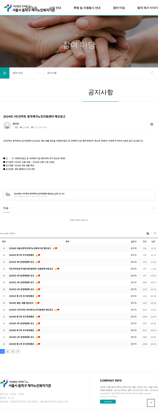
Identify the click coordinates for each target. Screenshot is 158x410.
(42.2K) (39, 193)
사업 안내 (55, 7)
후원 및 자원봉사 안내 (87, 7)
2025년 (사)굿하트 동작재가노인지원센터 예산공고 (31, 309)
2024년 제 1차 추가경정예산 (22, 343)
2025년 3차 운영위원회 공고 (22, 275)
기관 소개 (31, 7)
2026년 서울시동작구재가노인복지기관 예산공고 (30, 248)
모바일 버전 (108, 401)
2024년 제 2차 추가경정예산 (22, 330)
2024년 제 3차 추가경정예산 (22, 316)
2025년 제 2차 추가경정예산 (22, 254)
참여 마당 (119, 7)
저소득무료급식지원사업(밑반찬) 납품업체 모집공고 (31, 268)
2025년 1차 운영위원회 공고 (22, 289)
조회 (145, 241)
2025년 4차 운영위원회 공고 (22, 261)
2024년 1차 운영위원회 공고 (22, 337)
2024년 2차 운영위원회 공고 (22, 323)
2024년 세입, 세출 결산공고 (21, 302)
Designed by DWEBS (108, 396)
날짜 (153, 241)
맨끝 (18, 351)
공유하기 (151, 72)
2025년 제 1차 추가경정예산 (22, 295)
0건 (15, 127)
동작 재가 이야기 (147, 7)
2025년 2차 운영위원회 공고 (22, 282)
